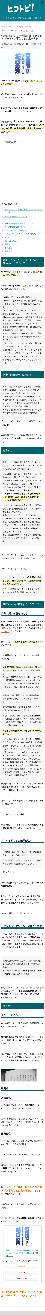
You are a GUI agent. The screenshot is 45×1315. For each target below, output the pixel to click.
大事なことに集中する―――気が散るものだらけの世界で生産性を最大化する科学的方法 (22, 1253)
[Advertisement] (22, 173)
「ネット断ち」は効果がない (16, 230)
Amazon (22, 1266)
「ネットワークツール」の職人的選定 (20, 234)
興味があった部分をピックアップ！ (19, 223)
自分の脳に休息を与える (15, 227)
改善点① (8, 248)
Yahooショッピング (21, 1278)
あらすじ (8, 220)
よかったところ (11, 241)
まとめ (7, 237)
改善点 (7, 244)
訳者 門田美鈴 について (15, 217)
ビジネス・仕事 (35, 44)
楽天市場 (22, 1272)
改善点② (8, 251)
